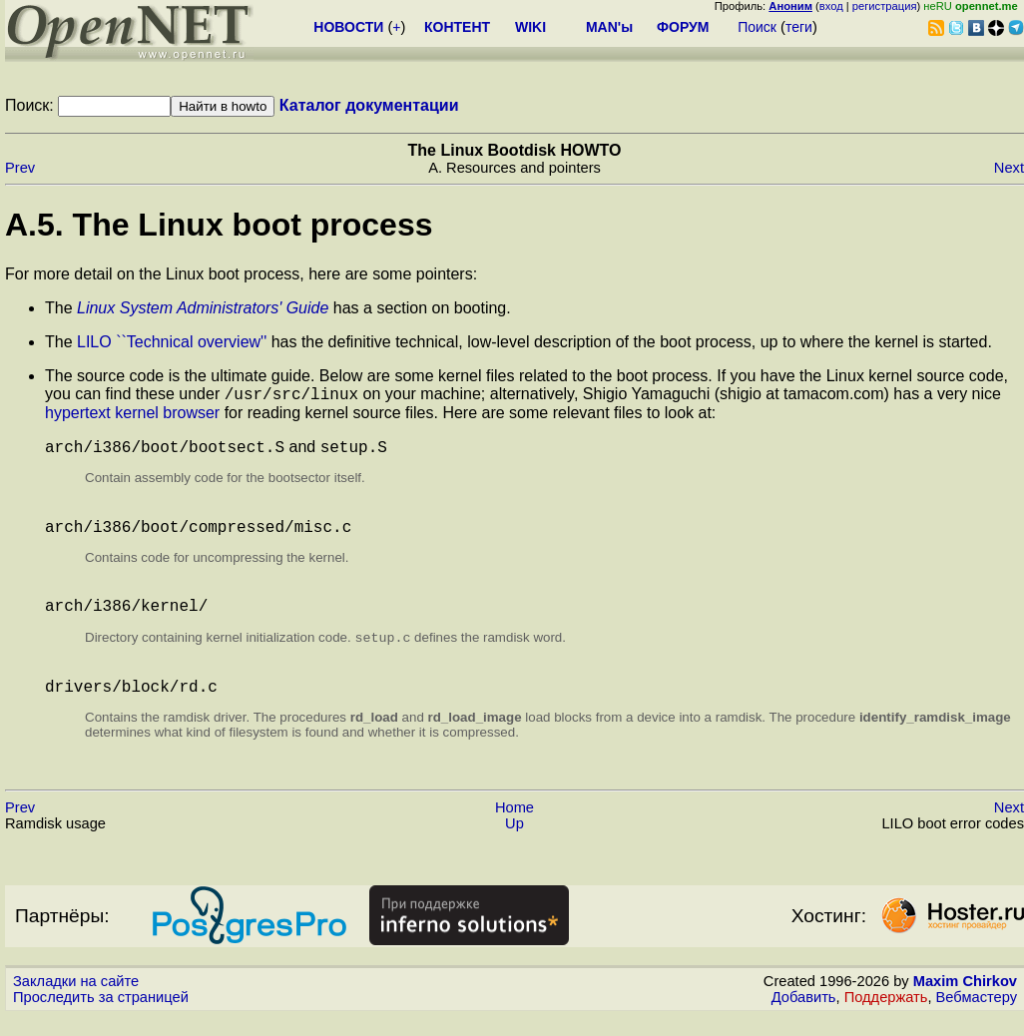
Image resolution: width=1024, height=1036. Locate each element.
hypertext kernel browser (132, 415)
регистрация (884, 6)
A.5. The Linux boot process (219, 225)
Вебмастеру (976, 1017)
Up (514, 843)
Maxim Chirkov (965, 1001)
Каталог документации (369, 105)
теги (798, 27)
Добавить (803, 1017)
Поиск (757, 27)
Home (514, 827)
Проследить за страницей (101, 1017)
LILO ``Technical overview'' (171, 341)
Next (1009, 168)
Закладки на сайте (76, 1001)
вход (831, 6)
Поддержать (886, 1017)
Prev (20, 168)
